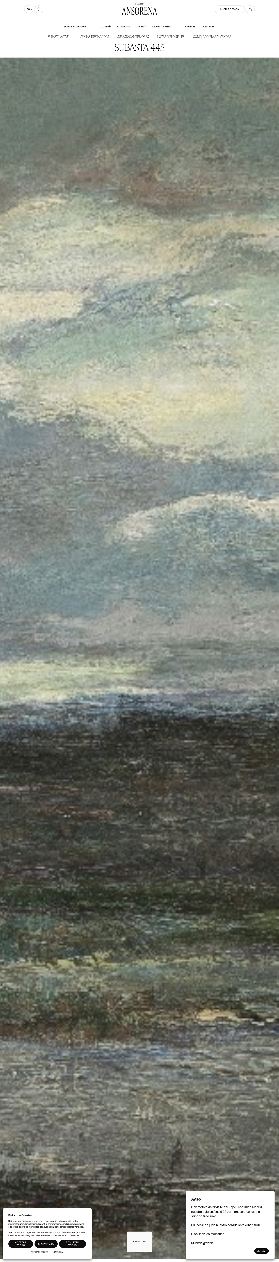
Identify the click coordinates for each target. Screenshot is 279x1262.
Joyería (106, 26)
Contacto (208, 26)
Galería (141, 26)
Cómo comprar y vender (212, 36)
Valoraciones (161, 26)
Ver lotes (139, 1241)
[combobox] (28, 9)
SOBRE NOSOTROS (75, 26)
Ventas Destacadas (94, 36)
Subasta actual (59, 36)
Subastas (123, 26)
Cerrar (262, 1251)
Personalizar (46, 1243)
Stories (190, 26)
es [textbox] (28, 9)
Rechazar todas (72, 1244)
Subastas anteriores (133, 36)
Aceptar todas (20, 1244)
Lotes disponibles (170, 36)
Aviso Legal (59, 1252)
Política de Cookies (39, 1252)
